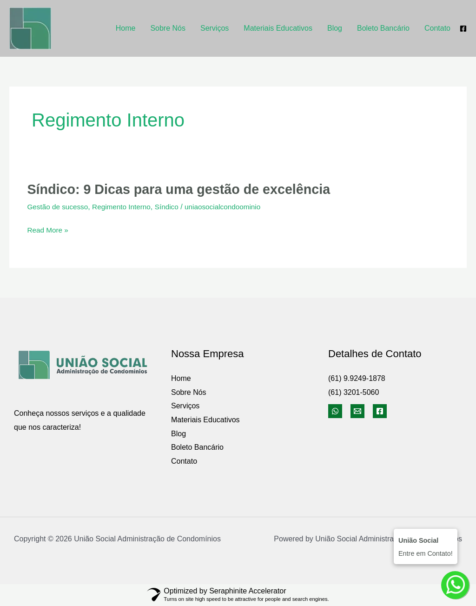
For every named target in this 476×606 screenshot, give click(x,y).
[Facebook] (463, 28)
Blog (334, 28)
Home (126, 28)
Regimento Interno (125, 206)
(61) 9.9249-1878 (356, 378)
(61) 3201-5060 (353, 392)
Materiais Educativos (278, 28)
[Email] (357, 411)
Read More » (48, 230)
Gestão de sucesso (59, 206)
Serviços (214, 28)
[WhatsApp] (335, 411)
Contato (437, 28)
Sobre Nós (167, 28)
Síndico (172, 206)
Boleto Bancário (383, 28)
